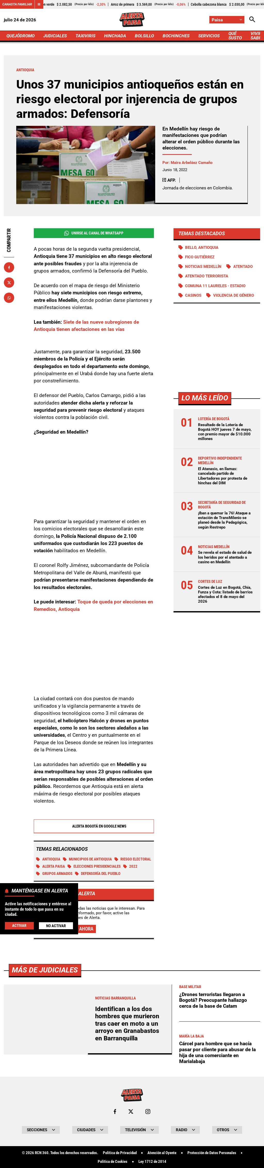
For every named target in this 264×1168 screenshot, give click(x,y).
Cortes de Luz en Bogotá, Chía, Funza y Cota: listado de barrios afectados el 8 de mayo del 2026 (225, 594)
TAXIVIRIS (85, 35)
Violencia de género (233, 295)
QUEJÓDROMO (20, 35)
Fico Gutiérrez (199, 257)
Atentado (243, 266)
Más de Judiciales (45, 1114)
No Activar (56, 926)
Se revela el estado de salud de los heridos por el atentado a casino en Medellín (225, 557)
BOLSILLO (144, 35)
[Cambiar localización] (226, 19)
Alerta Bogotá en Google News (93, 826)
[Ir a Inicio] (131, 19)
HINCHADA (115, 35)
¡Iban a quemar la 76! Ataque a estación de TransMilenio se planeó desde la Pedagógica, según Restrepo (224, 520)
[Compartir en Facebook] (9, 267)
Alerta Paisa (50, 866)
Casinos (193, 295)
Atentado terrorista (206, 276)
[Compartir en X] (9, 282)
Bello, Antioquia (201, 247)
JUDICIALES (55, 35)
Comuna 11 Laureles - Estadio (215, 286)
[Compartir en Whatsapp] (9, 298)
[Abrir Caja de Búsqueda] (252, 19)
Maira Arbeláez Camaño (191, 162)
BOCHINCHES (176, 35)
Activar (19, 925)
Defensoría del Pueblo (98, 874)
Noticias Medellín (203, 266)
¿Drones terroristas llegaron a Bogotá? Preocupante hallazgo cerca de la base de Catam (213, 1144)
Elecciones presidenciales (94, 866)
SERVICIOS (209, 35)
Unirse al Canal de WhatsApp (93, 233)
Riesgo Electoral (132, 859)
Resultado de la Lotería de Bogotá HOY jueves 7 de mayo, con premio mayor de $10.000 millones (225, 432)
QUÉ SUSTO (235, 35)
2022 (130, 866)
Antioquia (48, 859)
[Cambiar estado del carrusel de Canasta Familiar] (39, 4)
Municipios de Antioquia (87, 859)
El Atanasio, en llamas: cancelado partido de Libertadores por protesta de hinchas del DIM (222, 476)
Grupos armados (54, 874)
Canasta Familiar (17, 4)
